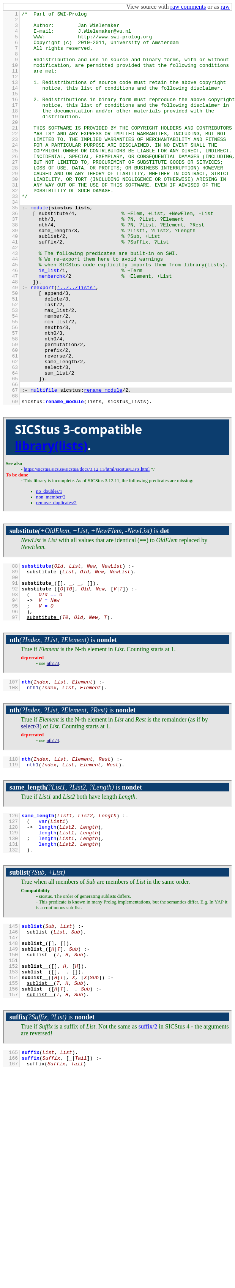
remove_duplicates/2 (56, 581)
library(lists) (51, 524)
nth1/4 (53, 832)
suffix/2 (148, 1144)
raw (225, 6)
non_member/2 (50, 575)
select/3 (30, 818)
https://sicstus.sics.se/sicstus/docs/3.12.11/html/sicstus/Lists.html (87, 548)
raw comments (188, 6)
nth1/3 (53, 753)
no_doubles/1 (49, 570)
